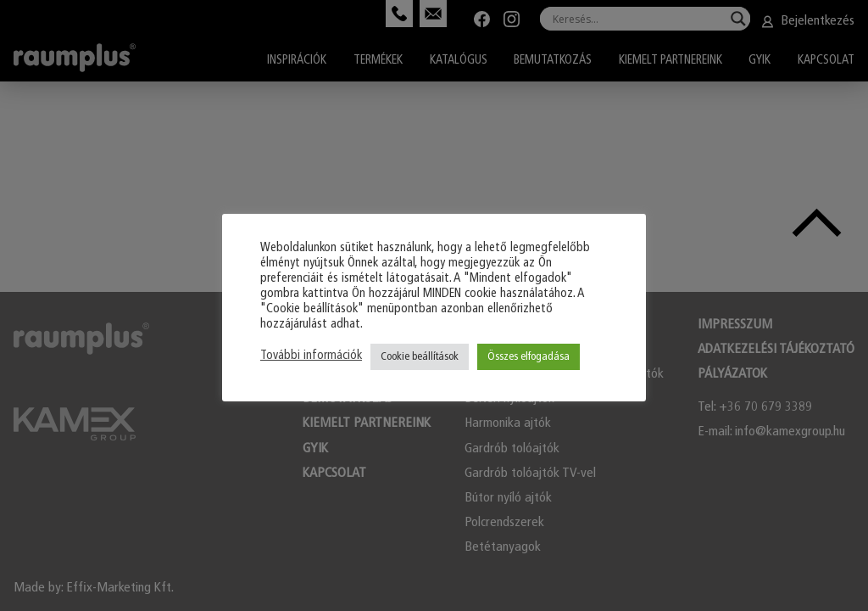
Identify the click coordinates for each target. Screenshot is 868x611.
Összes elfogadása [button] (528, 356)
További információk (311, 356)
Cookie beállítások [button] (420, 356)
